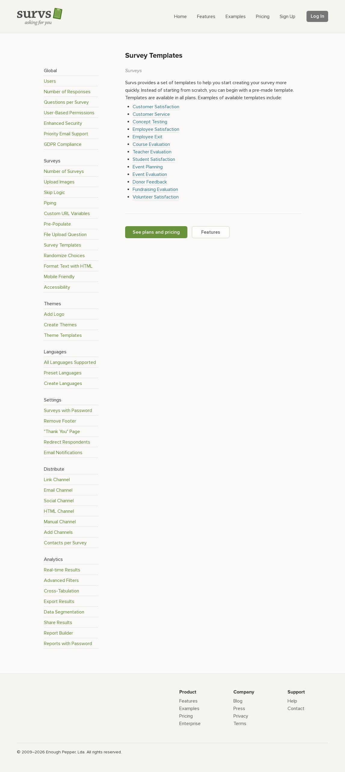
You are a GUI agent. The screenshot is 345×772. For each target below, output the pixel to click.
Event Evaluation (150, 174)
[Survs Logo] (41, 18)
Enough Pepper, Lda (65, 752)
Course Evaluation (151, 144)
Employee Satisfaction (156, 129)
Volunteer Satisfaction (156, 197)
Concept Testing (150, 122)
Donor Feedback (150, 182)
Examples (189, 709)
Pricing (186, 716)
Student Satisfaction (154, 159)
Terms (239, 724)
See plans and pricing (156, 232)
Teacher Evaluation (152, 152)
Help (292, 701)
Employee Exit (147, 137)
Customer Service (151, 114)
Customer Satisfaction (156, 107)
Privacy (240, 716)
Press (239, 709)
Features (210, 232)
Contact (296, 709)
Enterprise (190, 724)
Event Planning (148, 167)
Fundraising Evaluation (155, 189)
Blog (237, 701)
